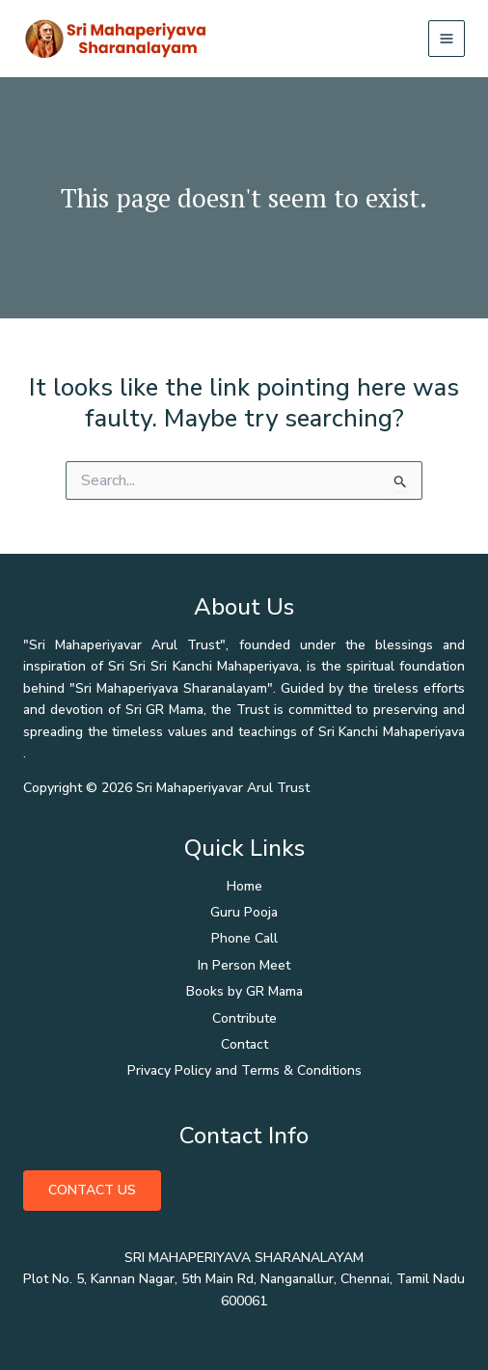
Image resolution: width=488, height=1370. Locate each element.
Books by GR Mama (244, 991)
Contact (244, 1044)
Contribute (244, 1018)
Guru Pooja (244, 912)
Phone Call (244, 938)
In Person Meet (244, 965)
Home (244, 886)
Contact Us (92, 1190)
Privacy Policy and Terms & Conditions (244, 1070)
